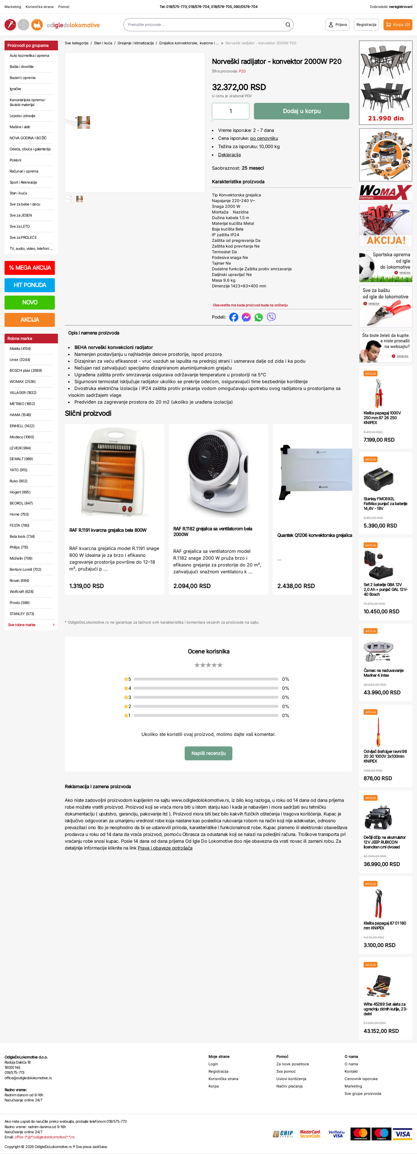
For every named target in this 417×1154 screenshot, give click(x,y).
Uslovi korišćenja (291, 1078)
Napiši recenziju (208, 753)
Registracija (218, 1071)
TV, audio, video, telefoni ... (31, 248)
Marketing (13, 7)
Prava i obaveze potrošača (165, 848)
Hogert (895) (20, 492)
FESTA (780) (20, 525)
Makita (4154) (20, 348)
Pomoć (64, 7)
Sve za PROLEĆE (23, 237)
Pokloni (15, 160)
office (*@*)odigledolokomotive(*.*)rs (44, 1137)
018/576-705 (221, 7)
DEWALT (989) (21, 458)
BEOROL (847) (21, 503)
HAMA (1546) (20, 414)
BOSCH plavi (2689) (26, 370)
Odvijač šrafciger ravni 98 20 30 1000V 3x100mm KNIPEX (385, 756)
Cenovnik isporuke (361, 1078)
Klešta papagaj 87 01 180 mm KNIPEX (385, 925)
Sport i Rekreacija (23, 182)
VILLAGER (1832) (23, 392)
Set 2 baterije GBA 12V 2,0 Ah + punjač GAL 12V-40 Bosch (385, 589)
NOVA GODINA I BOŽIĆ (28, 138)
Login (213, 1064)
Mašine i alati (20, 126)
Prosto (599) (20, 602)
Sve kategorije (76, 43)
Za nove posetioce (292, 1064)
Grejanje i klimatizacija (136, 43)
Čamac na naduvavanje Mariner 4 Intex (383, 673)
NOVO (29, 302)
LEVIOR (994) (20, 448)
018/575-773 (176, 7)
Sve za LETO (20, 226)
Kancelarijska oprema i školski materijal (27, 102)
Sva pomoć (286, 1071)
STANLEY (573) (22, 613)
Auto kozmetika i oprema (29, 55)
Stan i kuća (18, 193)
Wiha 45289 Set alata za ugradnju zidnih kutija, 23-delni (385, 1009)
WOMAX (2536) (23, 381)
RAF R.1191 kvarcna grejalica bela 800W (108, 530)
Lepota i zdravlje (22, 115)
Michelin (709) (21, 558)
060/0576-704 (245, 7)
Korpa (213, 1086)
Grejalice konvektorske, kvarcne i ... (189, 43)
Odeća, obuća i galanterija (30, 149)
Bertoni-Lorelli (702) (25, 569)
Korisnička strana (40, 7)
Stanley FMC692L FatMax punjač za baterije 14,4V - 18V (385, 503)
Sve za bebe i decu (25, 204)
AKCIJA (29, 319)
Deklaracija (229, 154)
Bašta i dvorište (22, 66)
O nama (351, 1064)
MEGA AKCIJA (30, 267)
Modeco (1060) (22, 437)
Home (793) (19, 514)
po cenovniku (264, 138)
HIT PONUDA (30, 285)
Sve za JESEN (21, 215)
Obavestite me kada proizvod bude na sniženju (250, 305)
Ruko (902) (19, 481)
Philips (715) (19, 547)
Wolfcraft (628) (22, 591)
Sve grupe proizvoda (363, 1093)
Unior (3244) (20, 359)
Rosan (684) (19, 580)
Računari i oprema (24, 171)
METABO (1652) (22, 403)
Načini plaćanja (289, 1086)
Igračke (15, 88)
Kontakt (351, 1071)
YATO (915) (19, 470)
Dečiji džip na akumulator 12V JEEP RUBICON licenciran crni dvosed (385, 842)
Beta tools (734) (22, 536)
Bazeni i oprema (22, 77)
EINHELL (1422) (22, 426)
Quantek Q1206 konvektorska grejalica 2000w (322, 535)
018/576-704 (198, 7)
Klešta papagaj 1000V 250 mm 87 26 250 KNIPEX (382, 417)
